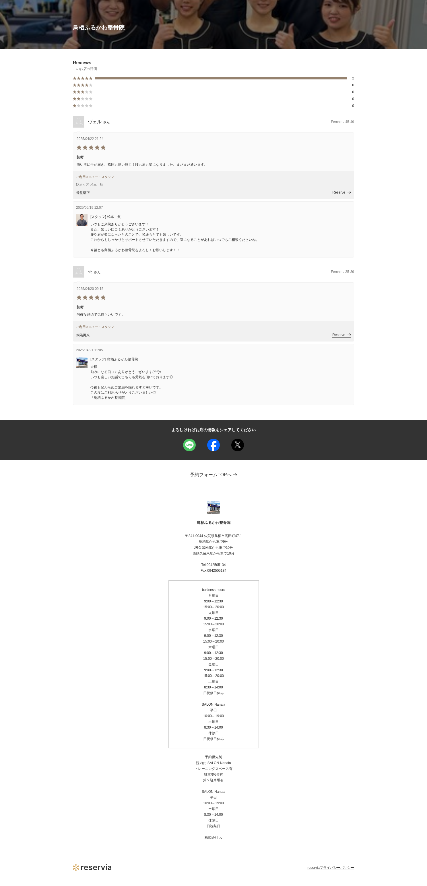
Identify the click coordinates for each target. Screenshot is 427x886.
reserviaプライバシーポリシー (330, 868)
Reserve (341, 192)
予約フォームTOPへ (213, 474)
